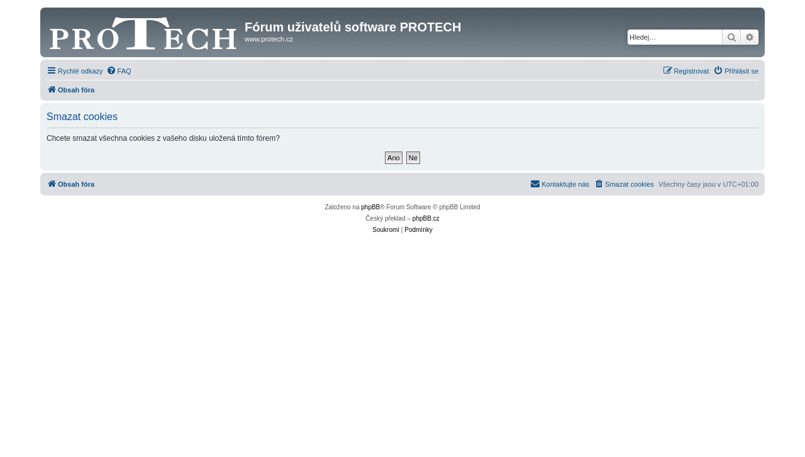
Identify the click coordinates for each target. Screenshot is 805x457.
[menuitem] (118, 71)
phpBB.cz (426, 218)
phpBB (370, 207)
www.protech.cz (269, 39)
